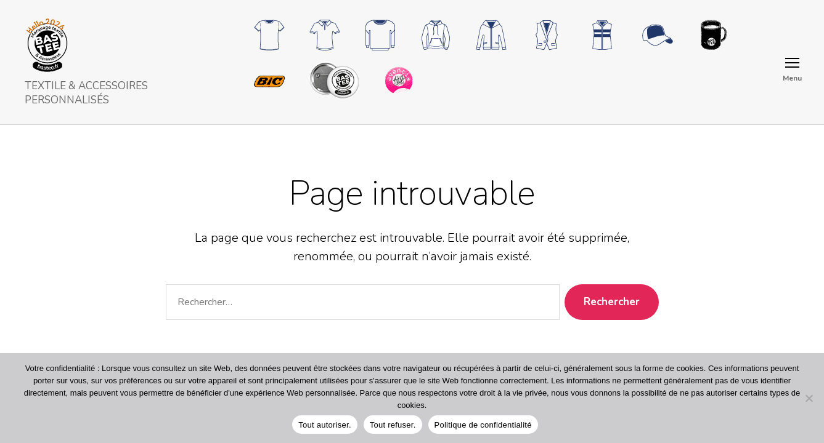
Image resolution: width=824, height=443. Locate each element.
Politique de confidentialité (483, 424)
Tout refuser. (393, 424)
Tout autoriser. (324, 424)
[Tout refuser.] (808, 398)
